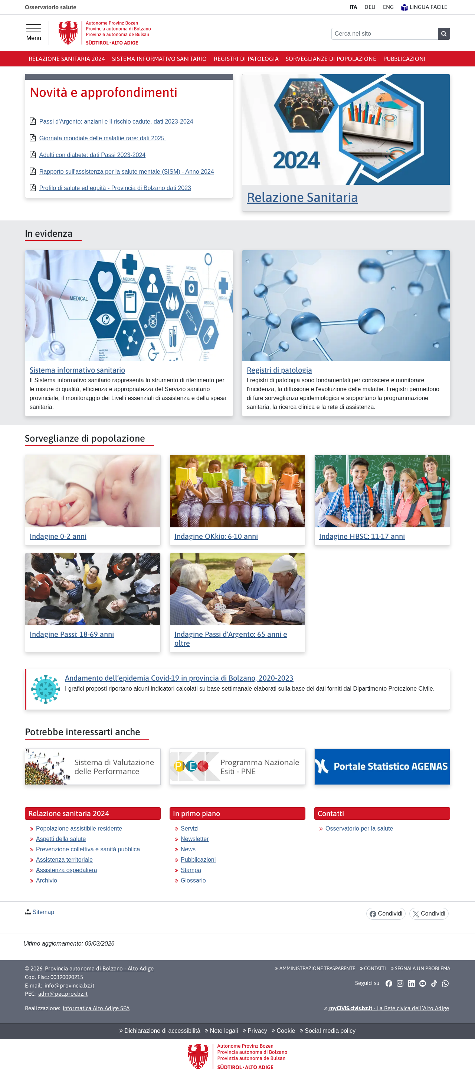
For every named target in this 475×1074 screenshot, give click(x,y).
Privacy (255, 1031)
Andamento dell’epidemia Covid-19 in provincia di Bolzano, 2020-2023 (179, 678)
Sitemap (43, 912)
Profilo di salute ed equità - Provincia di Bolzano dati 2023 (115, 188)
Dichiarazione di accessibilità (159, 1031)
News (188, 849)
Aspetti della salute (61, 839)
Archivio (46, 880)
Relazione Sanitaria (302, 197)
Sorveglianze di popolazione (331, 58)
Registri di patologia (246, 58)
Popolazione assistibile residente (79, 828)
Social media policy (328, 1031)
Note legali (221, 1031)
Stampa (191, 870)
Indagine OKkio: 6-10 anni (216, 536)
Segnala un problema (420, 968)
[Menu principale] (34, 33)
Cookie (283, 1031)
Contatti (373, 968)
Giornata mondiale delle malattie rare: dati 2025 (102, 138)
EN (388, 7)
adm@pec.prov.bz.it (63, 993)
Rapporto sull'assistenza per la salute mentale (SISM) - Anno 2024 (126, 171)
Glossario (193, 880)
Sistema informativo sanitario (159, 58)
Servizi (190, 828)
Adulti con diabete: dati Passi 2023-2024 (92, 155)
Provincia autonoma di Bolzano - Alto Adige (99, 968)
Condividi (386, 913)
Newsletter (195, 839)
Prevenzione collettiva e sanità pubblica (88, 849)
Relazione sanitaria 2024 (67, 58)
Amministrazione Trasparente (315, 968)
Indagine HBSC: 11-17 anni (362, 536)
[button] (388, 983)
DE (370, 7)
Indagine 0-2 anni (58, 536)
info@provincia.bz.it (69, 985)
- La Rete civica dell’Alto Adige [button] (386, 1008)
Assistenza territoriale (64, 860)
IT (353, 7)
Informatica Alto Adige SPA (96, 1008)
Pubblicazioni (404, 58)
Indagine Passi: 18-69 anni (72, 634)
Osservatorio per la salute (359, 828)
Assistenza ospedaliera (66, 870)
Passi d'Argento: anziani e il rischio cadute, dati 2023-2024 (116, 121)
